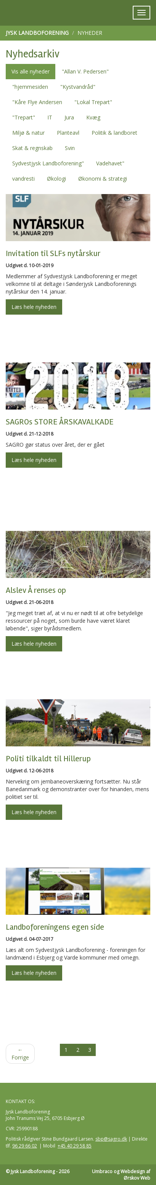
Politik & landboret (114, 132)
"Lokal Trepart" (93, 102)
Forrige (20, 1053)
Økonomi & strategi (102, 178)
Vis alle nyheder (30, 71)
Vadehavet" (110, 163)
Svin (70, 148)
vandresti (23, 178)
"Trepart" (23, 117)
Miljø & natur (28, 132)
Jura (69, 117)
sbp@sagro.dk (111, 1139)
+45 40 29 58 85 (75, 1146)
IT (49, 117)
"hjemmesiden (30, 86)
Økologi (56, 178)
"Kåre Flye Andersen (37, 102)
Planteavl (68, 132)
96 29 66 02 (24, 1146)
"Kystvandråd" (77, 86)
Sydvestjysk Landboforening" (48, 163)
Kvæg (93, 117)
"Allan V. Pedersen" (85, 71)
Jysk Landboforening (37, 32)
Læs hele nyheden (33, 306)
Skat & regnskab (32, 148)
